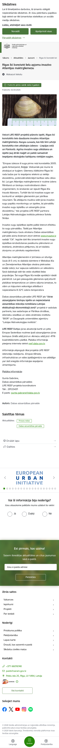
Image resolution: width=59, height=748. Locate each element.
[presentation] (25, 528)
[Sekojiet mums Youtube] (17, 709)
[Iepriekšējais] (5, 477)
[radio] (11, 513)
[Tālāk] (54, 477)
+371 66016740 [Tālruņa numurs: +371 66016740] (14, 666)
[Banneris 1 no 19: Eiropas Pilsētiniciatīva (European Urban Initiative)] (29, 477)
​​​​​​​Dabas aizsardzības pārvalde (30, 426)
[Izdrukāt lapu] (29, 441)
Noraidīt (15, 31)
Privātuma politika (13, 630)
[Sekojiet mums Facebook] (4, 709)
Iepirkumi (8, 604)
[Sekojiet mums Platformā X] (11, 709)
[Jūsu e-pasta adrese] (31, 567)
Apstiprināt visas (43, 31)
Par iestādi (9, 613)
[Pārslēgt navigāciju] (29, 741)
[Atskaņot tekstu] (14, 74)
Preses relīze (24, 421)
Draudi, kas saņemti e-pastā (18, 644)
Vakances (8, 599)
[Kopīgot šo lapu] (29, 447)
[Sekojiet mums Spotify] (30, 709)
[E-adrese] (8, 681)
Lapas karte (10, 639)
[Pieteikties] (31, 577)
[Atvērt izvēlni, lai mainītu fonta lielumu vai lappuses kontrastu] (46, 742)
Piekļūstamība (11, 635)
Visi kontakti (17, 690)
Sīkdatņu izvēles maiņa (15, 649)
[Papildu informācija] (17, 681)
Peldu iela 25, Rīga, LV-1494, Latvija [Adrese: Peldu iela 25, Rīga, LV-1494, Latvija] (24, 675)
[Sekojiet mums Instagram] (24, 709)
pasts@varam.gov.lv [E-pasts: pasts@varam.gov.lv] (16, 670)
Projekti (7, 609)
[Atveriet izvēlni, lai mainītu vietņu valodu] (13, 742)
